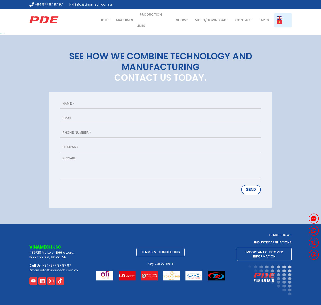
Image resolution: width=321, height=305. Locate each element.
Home (104, 20)
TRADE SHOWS (280, 235)
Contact (243, 20)
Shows (182, 20)
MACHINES (124, 20)
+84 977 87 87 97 (46, 4)
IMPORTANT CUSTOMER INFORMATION (264, 254)
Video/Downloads (211, 20)
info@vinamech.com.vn (91, 4)
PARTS (264, 20)
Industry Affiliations (273, 242)
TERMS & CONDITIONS (160, 252)
